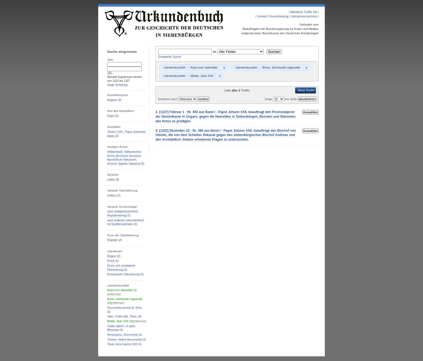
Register (112, 240)
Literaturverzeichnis (304, 16)
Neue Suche (306, 90)
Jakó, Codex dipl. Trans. (122, 316)
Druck (110, 260)
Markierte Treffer (301, 11)
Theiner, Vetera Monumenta (124, 339)
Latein (111, 179)
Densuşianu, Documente (122, 334)
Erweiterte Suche (169, 56)
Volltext (111, 195)
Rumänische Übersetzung (123, 274)
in (215, 52)
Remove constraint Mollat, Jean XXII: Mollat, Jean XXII (219, 76)
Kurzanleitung (279, 16)
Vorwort (262, 16)
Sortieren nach (168, 99)
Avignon (112, 99)
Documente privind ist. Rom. (124, 307)
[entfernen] (114, 294)
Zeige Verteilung (117, 84)
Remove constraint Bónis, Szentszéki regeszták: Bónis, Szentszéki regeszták (306, 68)
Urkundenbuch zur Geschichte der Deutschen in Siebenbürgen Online (164, 23)
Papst (110, 115)
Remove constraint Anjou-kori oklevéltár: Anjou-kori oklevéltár (224, 68)
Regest (111, 256)
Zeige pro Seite (281, 99)
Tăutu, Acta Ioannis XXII (122, 344)
